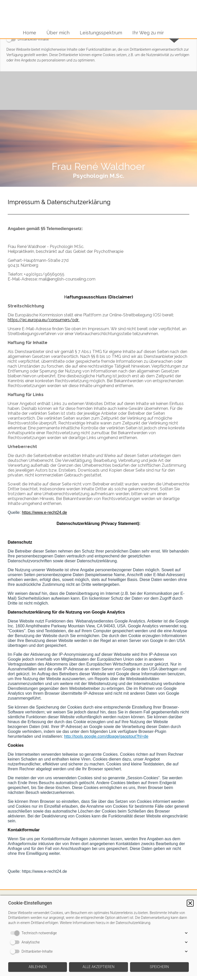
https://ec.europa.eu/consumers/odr (44, 319)
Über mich (58, 32)
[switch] (16, 933)
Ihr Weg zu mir (148, 32)
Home (29, 32)
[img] (98, 148)
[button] (190, 903)
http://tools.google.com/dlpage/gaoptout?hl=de (106, 736)
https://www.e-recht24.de (44, 512)
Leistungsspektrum (101, 32)
